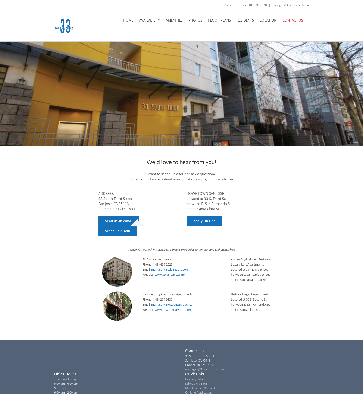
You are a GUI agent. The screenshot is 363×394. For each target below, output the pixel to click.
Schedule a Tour (196, 383)
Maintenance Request (200, 388)
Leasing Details (195, 379)
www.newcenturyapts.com (173, 310)
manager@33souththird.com (290, 5)
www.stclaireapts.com (170, 274)
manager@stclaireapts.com (170, 269)
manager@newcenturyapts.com (173, 304)
